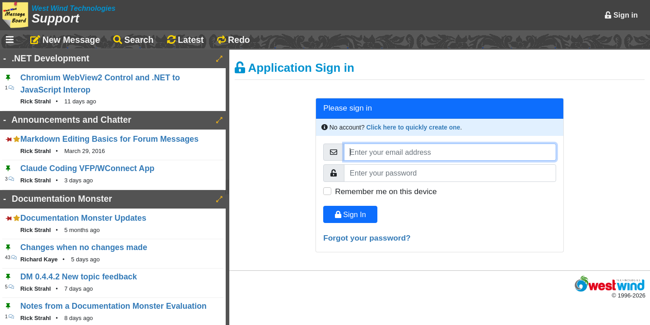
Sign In (350, 214)
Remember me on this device (385, 191)
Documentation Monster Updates (83, 218)
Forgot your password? (367, 237)
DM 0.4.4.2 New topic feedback (78, 276)
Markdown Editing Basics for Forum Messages (109, 139)
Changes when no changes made (83, 247)
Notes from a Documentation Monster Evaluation (113, 306)
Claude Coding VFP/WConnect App (87, 168)
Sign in (621, 15)
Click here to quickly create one (413, 127)
